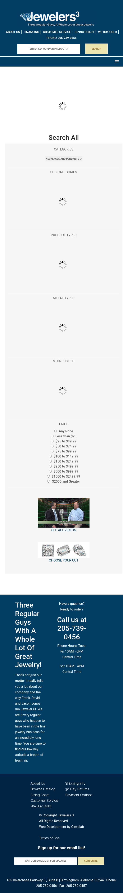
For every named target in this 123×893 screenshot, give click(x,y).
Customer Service (57, 32)
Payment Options (78, 795)
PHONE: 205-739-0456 (61, 38)
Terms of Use (49, 838)
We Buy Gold (41, 806)
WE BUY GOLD (107, 32)
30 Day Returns (77, 789)
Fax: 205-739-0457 (73, 886)
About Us (13, 32)
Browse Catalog (43, 789)
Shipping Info (75, 783)
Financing (31, 32)
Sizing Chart (84, 32)
